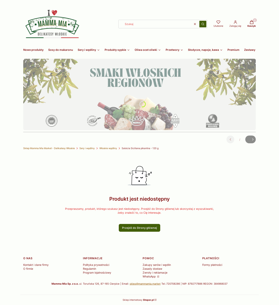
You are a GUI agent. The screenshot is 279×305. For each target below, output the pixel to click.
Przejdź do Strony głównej (139, 227)
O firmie (28, 268)
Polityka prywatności (96, 264)
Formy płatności (212, 264)
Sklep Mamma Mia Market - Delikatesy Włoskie (49, 148)
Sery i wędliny (87, 148)
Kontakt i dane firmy (36, 264)
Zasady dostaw (152, 268)
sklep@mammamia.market (145, 283)
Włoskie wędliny (108, 148)
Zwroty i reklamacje (155, 272)
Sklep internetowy (138, 299)
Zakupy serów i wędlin (157, 264)
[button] (202, 24)
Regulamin (89, 268)
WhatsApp (150, 276)
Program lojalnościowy (97, 272)
